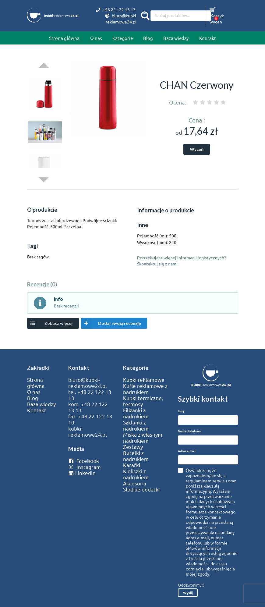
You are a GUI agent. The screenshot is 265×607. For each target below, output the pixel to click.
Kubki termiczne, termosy (143, 401)
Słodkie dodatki (141, 489)
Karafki (131, 465)
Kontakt (207, 38)
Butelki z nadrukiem (136, 456)
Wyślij (188, 593)
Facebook (83, 461)
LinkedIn (82, 473)
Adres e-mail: (187, 451)
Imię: (181, 411)
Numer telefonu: (189, 431)
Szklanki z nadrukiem (136, 425)
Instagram (84, 467)
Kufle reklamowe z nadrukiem (145, 389)
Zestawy (133, 447)
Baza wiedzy (176, 38)
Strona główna (64, 38)
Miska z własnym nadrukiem (142, 437)
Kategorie (122, 38)
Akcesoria (134, 483)
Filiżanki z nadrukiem (136, 413)
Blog (148, 38)
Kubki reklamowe (143, 380)
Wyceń (196, 149)
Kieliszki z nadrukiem (136, 474)
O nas (96, 38)
